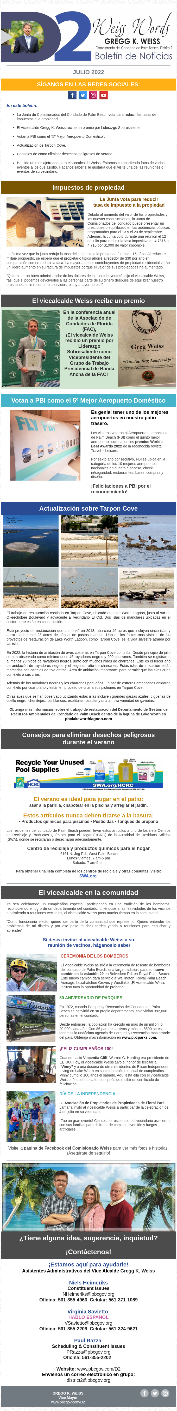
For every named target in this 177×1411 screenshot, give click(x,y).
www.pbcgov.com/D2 (99, 1369)
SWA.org (88, 876)
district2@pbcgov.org (88, 1380)
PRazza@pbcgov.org (88, 1352)
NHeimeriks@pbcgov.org (88, 1294)
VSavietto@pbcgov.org (88, 1323)
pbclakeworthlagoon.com (88, 718)
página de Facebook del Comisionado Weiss (68, 1148)
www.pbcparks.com (139, 1037)
